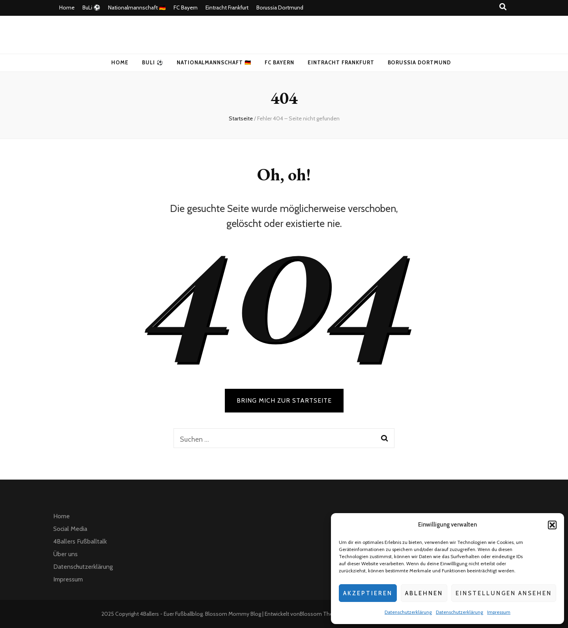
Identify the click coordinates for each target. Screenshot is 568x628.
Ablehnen (424, 593)
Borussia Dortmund (279, 7)
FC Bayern (186, 7)
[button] (552, 525)
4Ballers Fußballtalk (80, 541)
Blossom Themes (322, 613)
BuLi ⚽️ (91, 7)
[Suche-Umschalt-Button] (502, 7)
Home (67, 7)
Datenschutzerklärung (408, 612)
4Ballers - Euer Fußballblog (171, 613)
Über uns (65, 554)
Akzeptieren (367, 593)
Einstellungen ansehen (504, 593)
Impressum (498, 612)
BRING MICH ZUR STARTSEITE (284, 400)
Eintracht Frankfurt (227, 7)
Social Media (70, 528)
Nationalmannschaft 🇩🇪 (137, 7)
